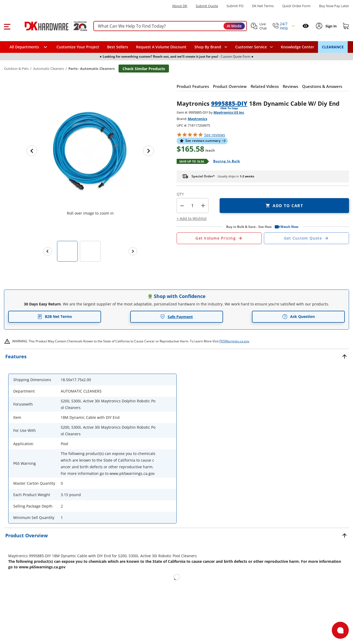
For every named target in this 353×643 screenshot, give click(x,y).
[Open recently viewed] (305, 26)
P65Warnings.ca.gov (234, 341)
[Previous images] (47, 251)
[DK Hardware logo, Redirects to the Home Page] (50, 26)
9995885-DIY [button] (229, 103)
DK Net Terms (263, 6)
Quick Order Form (296, 6)
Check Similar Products (144, 68)
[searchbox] (170, 26)
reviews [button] (214, 134)
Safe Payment (176, 316)
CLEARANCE (333, 46)
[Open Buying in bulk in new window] (224, 161)
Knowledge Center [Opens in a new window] (297, 46)
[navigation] (254, 47)
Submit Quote (207, 6)
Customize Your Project (77, 46)
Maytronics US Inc (228, 112)
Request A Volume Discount (161, 46)
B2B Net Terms (54, 316)
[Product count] (192, 205)
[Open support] (340, 630)
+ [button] (203, 205)
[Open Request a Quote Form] (219, 238)
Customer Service (251, 47)
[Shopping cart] (346, 26)
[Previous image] (32, 151)
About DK (179, 6)
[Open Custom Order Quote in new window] (306, 238)
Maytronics (197, 118)
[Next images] (133, 251)
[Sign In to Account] (330, 26)
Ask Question (298, 316)
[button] (7, 26)
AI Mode (234, 25)
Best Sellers (117, 46)
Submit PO (234, 6)
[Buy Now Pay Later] (334, 6)
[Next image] (148, 151)
